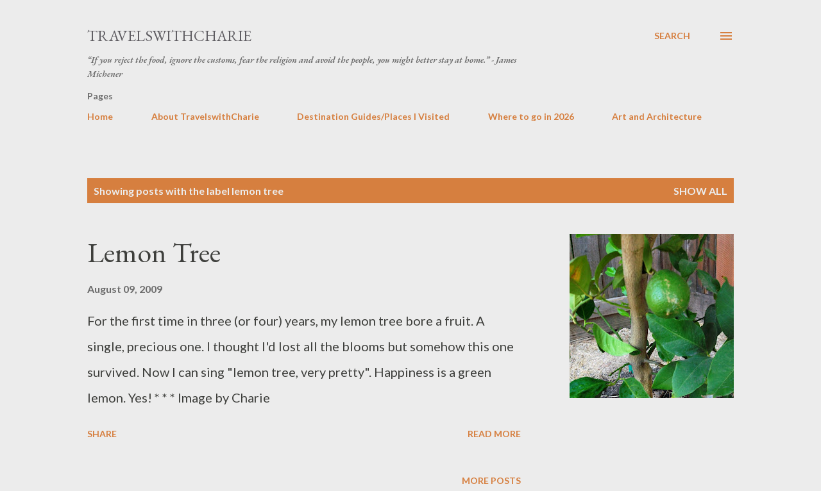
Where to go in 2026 (531, 116)
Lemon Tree (154, 252)
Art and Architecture (657, 116)
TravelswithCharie (169, 36)
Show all (700, 191)
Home (100, 116)
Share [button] (102, 433)
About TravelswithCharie (205, 116)
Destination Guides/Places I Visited (373, 116)
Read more (494, 433)
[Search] (672, 36)
